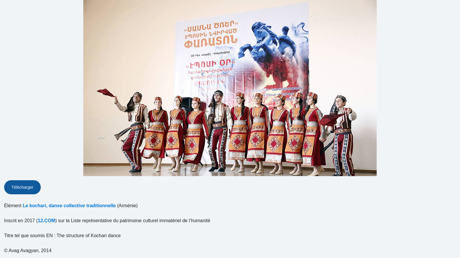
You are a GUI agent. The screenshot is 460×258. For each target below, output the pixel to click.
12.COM (46, 220)
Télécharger (22, 187)
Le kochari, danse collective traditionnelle (69, 205)
